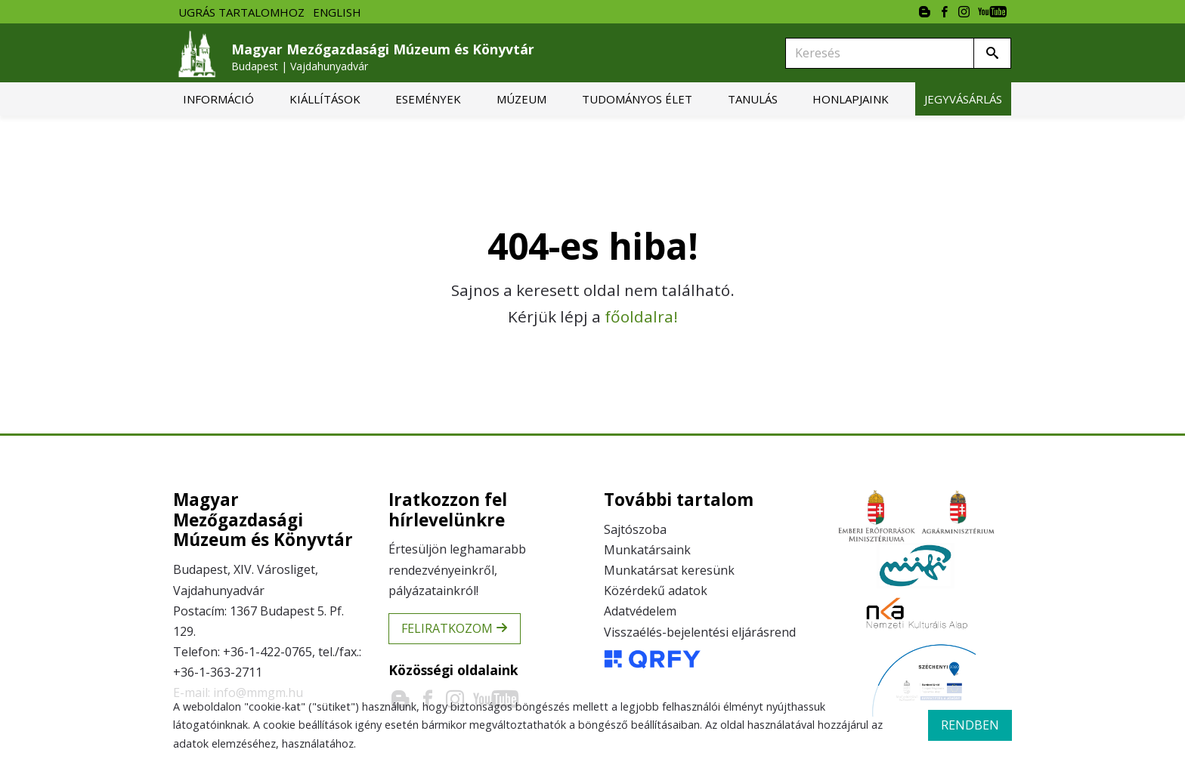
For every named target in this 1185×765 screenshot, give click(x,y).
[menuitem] (218, 99)
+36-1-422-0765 (267, 651)
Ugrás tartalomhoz (241, 12)
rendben (970, 725)
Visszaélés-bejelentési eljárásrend (700, 632)
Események (428, 98)
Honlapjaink (850, 98)
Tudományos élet (637, 98)
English (337, 12)
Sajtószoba (635, 529)
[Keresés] (879, 53)
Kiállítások (324, 98)
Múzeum (521, 98)
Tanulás (753, 98)
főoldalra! (641, 316)
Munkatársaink (647, 549)
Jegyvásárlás (963, 98)
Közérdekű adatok (655, 590)
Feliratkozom (454, 628)
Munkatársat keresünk (669, 570)
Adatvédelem (640, 611)
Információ (218, 98)
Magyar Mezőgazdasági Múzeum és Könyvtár (382, 56)
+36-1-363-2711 (217, 672)
